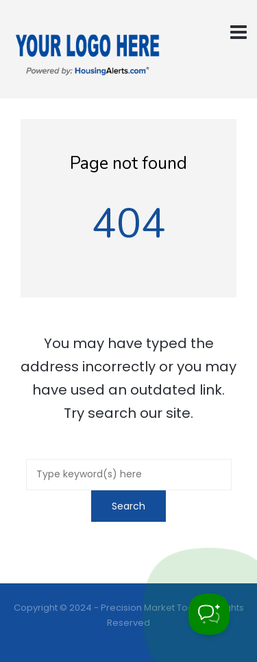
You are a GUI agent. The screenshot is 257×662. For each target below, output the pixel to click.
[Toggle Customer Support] (209, 614)
